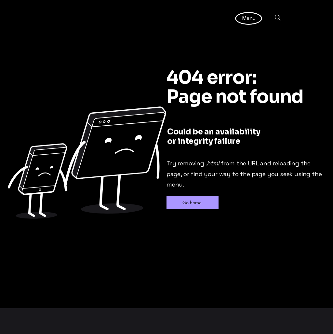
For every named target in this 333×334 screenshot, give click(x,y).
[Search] (278, 17)
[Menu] (248, 18)
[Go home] (192, 202)
